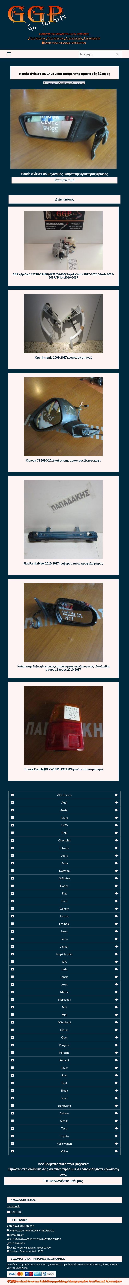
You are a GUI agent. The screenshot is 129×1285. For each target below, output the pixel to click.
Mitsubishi (64, 1022)
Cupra (64, 855)
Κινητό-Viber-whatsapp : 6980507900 (64, 42)
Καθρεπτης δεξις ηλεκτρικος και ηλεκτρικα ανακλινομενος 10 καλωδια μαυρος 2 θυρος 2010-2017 (63, 668)
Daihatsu (64, 878)
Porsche (64, 1052)
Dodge (64, 886)
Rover (64, 1067)
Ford (64, 901)
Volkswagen (64, 1143)
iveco (64, 939)
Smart (64, 1098)
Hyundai (64, 923)
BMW (64, 825)
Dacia (64, 863)
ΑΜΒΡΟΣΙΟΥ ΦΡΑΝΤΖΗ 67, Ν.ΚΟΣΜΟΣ (64, 34)
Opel (64, 1037)
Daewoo (64, 870)
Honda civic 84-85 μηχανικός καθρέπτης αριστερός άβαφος (64, 73)
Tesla (64, 1128)
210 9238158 (73, 38)
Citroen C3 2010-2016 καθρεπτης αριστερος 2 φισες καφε (63, 460)
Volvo (64, 1151)
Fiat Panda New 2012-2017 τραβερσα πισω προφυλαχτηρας (63, 563)
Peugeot (64, 1045)
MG (64, 1007)
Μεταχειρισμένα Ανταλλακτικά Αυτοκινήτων (64, 83)
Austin (64, 810)
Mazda (64, 992)
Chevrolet (64, 840)
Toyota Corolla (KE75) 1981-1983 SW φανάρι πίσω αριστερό (63, 769)
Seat (64, 1083)
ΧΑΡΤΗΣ (14, 1212)
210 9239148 (55, 38)
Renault (64, 1060)
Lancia (64, 977)
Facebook (13, 1206)
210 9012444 (36, 38)
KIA (64, 961)
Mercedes (64, 999)
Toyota (64, 1136)
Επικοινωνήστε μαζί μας (63, 1181)
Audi (64, 802)
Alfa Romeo (64, 795)
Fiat (64, 893)
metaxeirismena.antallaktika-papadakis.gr (43, 1281)
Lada (64, 969)
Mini (64, 1014)
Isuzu (64, 931)
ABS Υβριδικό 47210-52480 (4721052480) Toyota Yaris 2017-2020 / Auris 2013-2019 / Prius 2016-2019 (63, 276)
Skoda (64, 1090)
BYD (64, 833)
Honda (64, 916)
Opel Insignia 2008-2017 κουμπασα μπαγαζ (63, 357)
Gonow (64, 908)
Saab (64, 1075)
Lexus (64, 984)
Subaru (64, 1113)
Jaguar (64, 946)
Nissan (64, 1030)
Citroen (64, 848)
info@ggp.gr (15, 1234)
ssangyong (64, 1105)
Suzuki (64, 1121)
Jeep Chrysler (64, 954)
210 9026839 (91, 38)
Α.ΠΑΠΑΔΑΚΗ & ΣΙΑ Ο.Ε (20, 1226)
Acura (64, 817)
